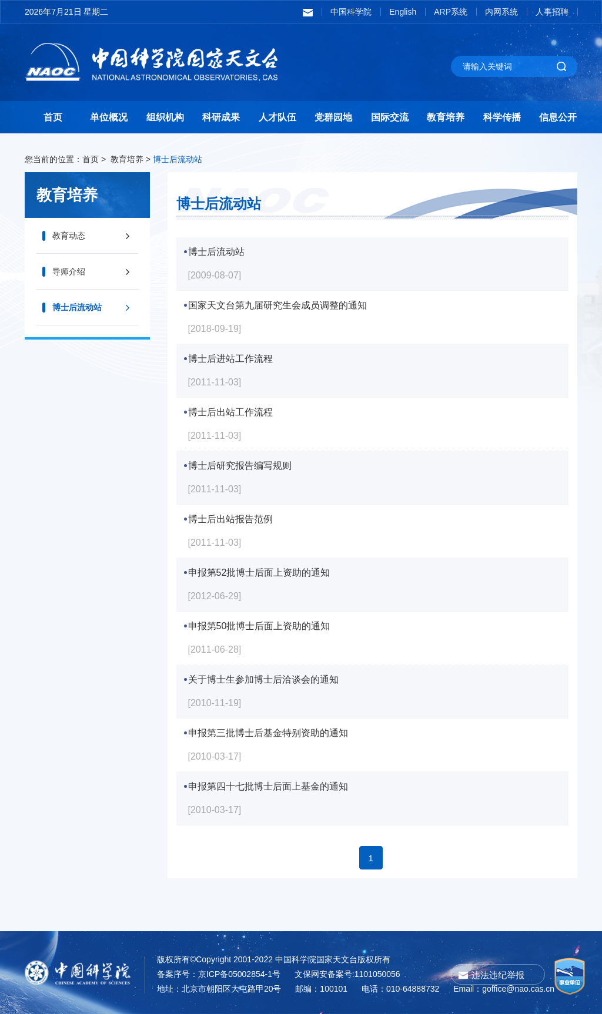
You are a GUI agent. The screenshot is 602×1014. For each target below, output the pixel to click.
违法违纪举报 (497, 975)
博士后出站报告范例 (230, 519)
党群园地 (333, 117)
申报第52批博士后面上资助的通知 (259, 572)
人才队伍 (277, 117)
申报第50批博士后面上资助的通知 (259, 626)
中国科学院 (351, 11)
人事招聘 (552, 11)
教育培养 (445, 117)
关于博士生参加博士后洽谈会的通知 (263, 679)
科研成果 (221, 117)
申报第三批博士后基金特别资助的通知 (268, 733)
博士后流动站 (177, 159)
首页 (53, 117)
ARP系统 (450, 11)
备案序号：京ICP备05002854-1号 (218, 974)
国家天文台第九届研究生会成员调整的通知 (277, 305)
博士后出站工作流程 (230, 412)
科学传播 (502, 117)
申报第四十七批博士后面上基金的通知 (268, 786)
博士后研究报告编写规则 (240, 466)
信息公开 (558, 117)
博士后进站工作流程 (230, 359)
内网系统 (501, 11)
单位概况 (109, 117)
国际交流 (390, 117)
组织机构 (165, 117)
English (402, 11)
